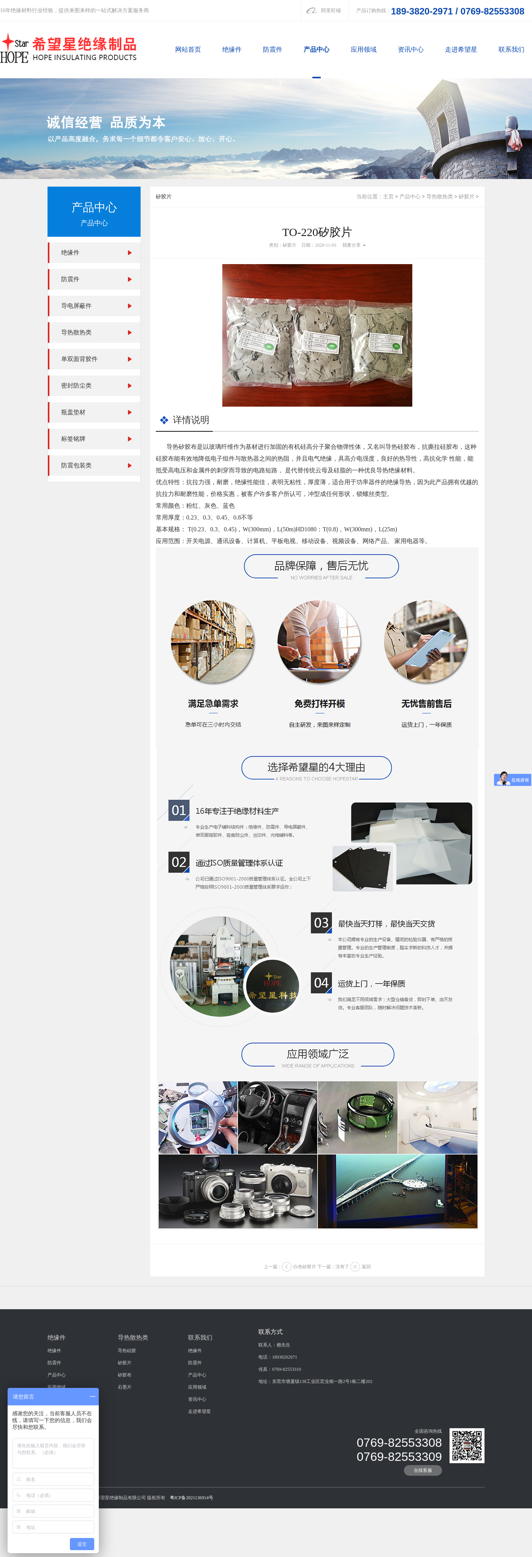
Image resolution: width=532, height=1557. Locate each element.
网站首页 (188, 49)
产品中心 (316, 49)
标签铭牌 (73, 439)
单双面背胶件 (79, 359)
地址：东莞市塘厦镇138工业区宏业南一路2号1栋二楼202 (315, 1443)
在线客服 (423, 1532)
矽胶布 (124, 1436)
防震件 (272, 49)
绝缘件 (232, 49)
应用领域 (364, 49)
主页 (388, 197)
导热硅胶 (127, 1412)
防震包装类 (76, 465)
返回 (366, 1277)
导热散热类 (76, 332)
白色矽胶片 (304, 1277)
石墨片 (124, 1448)
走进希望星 (461, 49)
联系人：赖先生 (274, 1406)
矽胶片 (467, 197)
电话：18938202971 (277, 1418)
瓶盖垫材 (73, 412)
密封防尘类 (76, 385)
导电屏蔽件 (76, 306)
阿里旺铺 (331, 10)
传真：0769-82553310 (279, 1430)
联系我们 (511, 49)
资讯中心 (411, 49)
